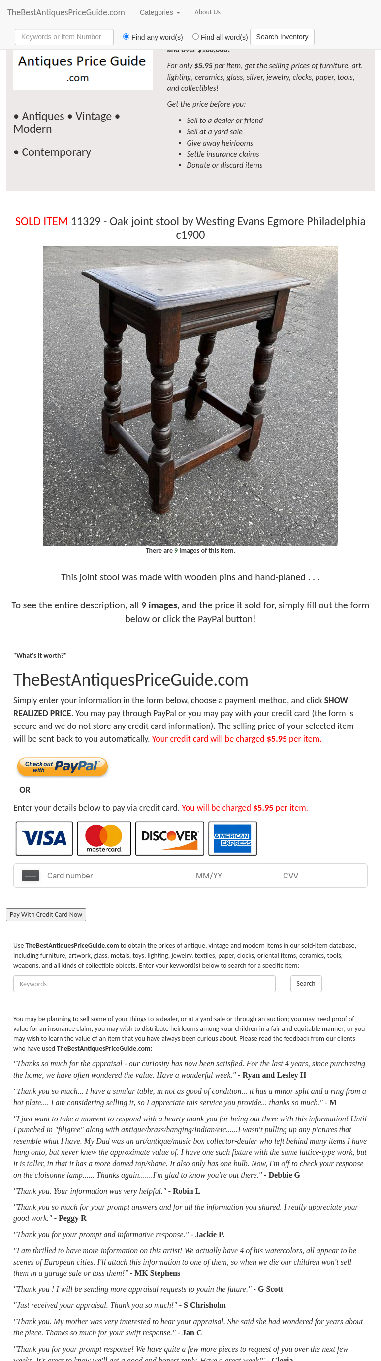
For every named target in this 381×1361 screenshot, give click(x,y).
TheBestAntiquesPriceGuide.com (66, 12)
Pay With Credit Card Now (46, 914)
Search (306, 983)
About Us (208, 12)
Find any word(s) (149, 37)
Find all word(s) (216, 37)
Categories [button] (160, 12)
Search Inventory (282, 37)
